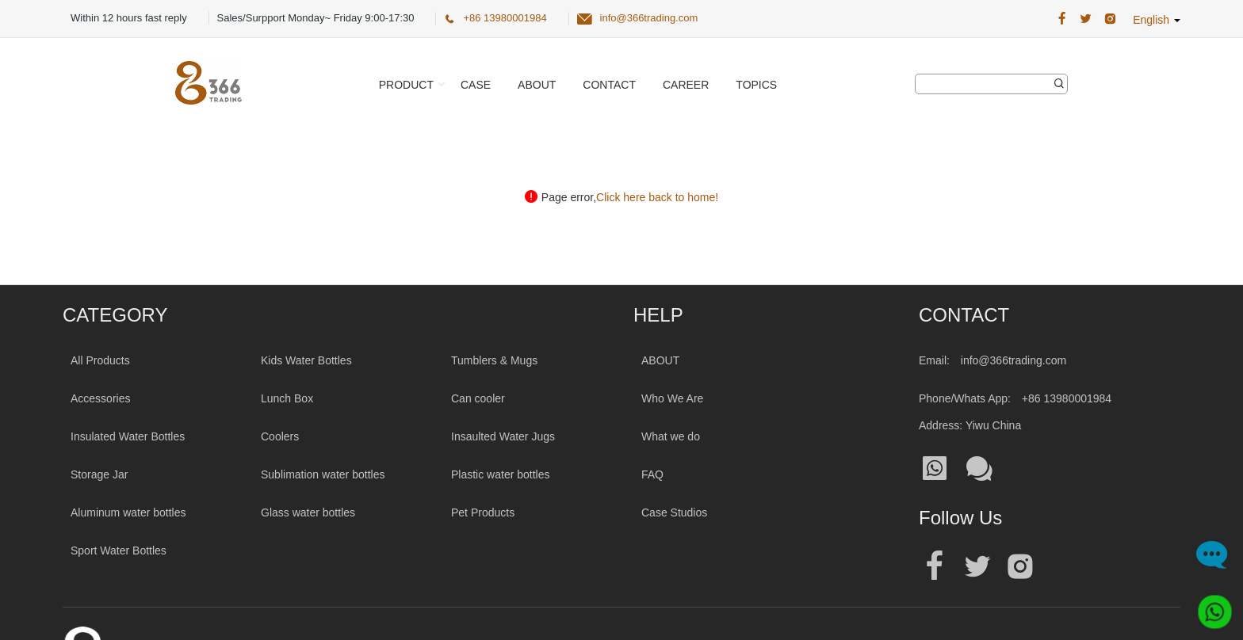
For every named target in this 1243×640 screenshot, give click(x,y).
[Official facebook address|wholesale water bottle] (934, 566)
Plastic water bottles (500, 474)
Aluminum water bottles (128, 512)
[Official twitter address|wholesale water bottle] (977, 566)
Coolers (280, 436)
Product (406, 84)
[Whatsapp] (1209, 606)
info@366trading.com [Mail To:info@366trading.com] (1013, 360)
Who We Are (672, 398)
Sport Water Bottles (118, 550)
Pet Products (482, 512)
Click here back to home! (657, 197)
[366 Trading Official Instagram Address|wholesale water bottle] (1110, 19)
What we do (670, 436)
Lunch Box (287, 398)
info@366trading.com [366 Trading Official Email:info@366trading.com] (649, 18)
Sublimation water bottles (322, 474)
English (1156, 19)
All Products (100, 360)
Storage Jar (99, 474)
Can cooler (478, 398)
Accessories (100, 398)
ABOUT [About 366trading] (660, 360)
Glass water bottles (308, 512)
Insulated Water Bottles (128, 436)
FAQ (652, 474)
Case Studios (674, 512)
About (537, 84)
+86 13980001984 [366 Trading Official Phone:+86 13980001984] (504, 18)
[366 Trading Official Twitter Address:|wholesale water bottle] (1085, 19)
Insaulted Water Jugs (503, 436)
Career (686, 84)
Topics (756, 84)
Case (476, 84)
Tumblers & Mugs (494, 360)
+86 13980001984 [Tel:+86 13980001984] (1066, 398)
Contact (609, 84)
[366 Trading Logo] (208, 82)
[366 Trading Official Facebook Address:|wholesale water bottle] (1062, 19)
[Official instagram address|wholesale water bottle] (1020, 566)
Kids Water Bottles (306, 360)
